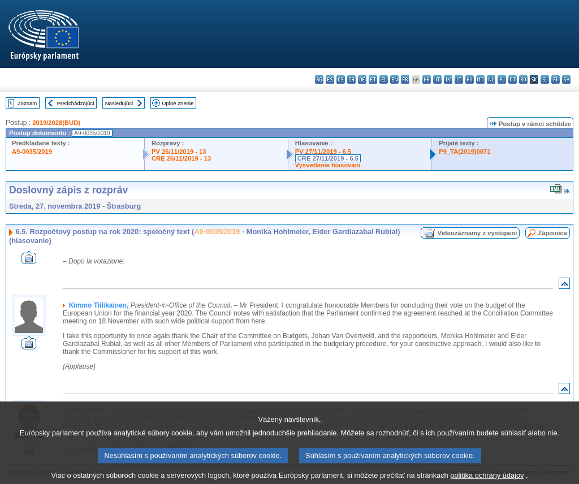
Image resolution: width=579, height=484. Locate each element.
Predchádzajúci (75, 103)
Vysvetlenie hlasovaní (328, 165)
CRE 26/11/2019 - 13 (181, 158)
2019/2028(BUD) (56, 122)
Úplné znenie (178, 103)
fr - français (405, 79)
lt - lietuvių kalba (459, 79)
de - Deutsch (362, 79)
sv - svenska (566, 79)
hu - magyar (469, 79)
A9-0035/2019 (32, 151)
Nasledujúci (119, 103)
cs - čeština (340, 79)
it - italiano (437, 79)
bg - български (319, 79)
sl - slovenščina (545, 79)
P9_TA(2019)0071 (464, 151)
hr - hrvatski (426, 79)
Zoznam (27, 103)
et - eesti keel (373, 79)
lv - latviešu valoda (448, 79)
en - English (394, 79)
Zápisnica (552, 233)
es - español (330, 79)
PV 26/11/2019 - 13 (179, 151)
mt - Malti (480, 79)
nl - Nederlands (491, 79)
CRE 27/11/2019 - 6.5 (327, 158)
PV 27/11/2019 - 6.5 (323, 151)
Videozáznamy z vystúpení (477, 233)
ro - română (523, 79)
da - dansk (351, 79)
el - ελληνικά (383, 79)
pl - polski (502, 79)
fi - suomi (555, 79)
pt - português (512, 79)
